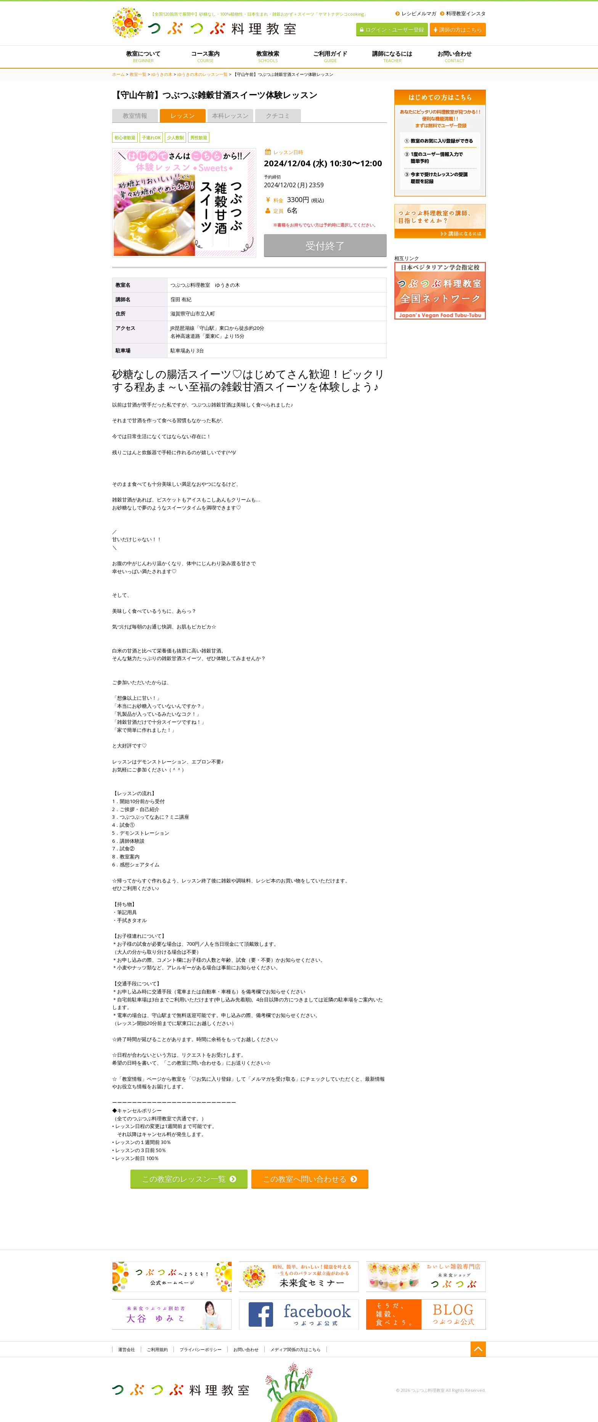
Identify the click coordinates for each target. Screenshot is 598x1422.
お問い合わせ (455, 56)
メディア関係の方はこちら (295, 1349)
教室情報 (135, 115)
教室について (143, 56)
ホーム (118, 74)
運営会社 (126, 1349)
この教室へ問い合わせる (310, 1179)
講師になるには (392, 56)
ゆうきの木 (161, 74)
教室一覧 (138, 74)
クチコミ (278, 115)
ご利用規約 (157, 1349)
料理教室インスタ (463, 13)
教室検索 (268, 56)
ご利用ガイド (330, 56)
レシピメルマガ (415, 13)
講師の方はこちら (458, 29)
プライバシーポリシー (201, 1349)
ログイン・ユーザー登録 (392, 29)
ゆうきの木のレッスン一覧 (202, 74)
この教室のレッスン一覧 (189, 1179)
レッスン (182, 115)
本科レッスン (230, 115)
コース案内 (205, 56)
